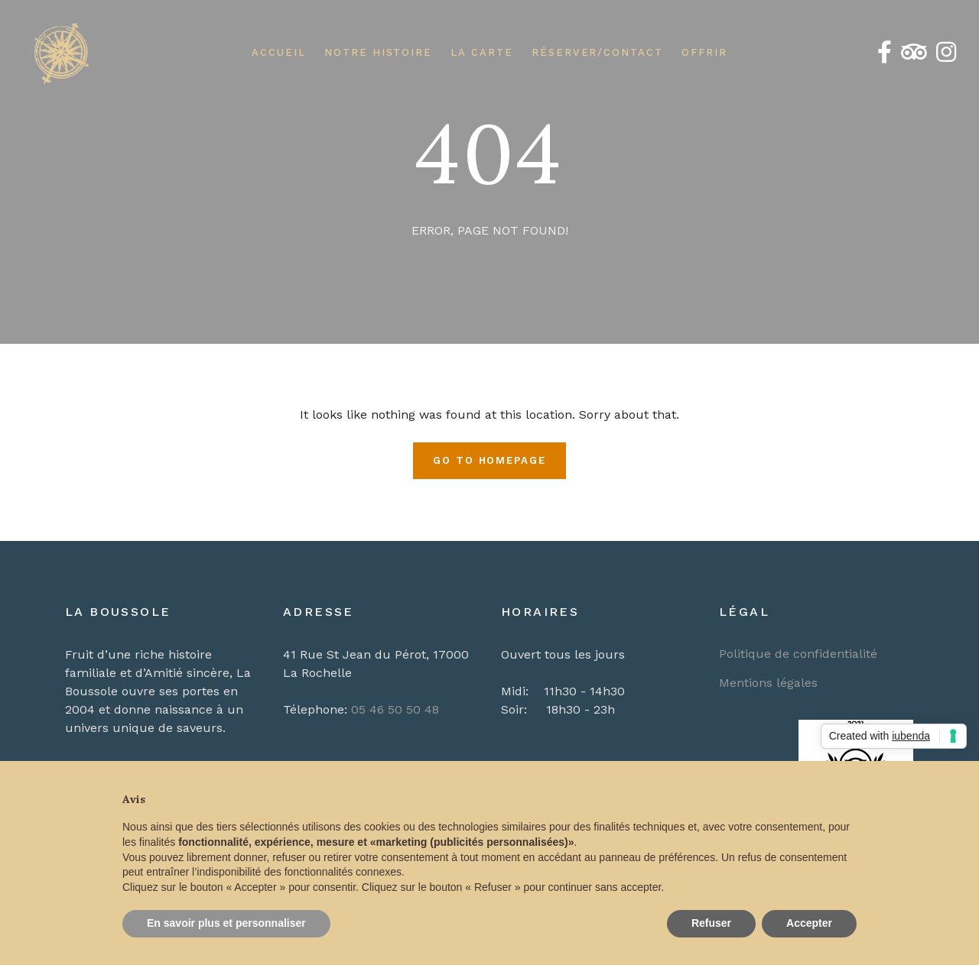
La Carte (481, 52)
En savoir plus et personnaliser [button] (226, 923)
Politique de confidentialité (798, 653)
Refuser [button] (711, 923)
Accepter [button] (809, 923)
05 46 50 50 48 (395, 709)
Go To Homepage (489, 460)
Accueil (279, 52)
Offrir (704, 52)
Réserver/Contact (597, 52)
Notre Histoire (378, 52)
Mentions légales (768, 682)
